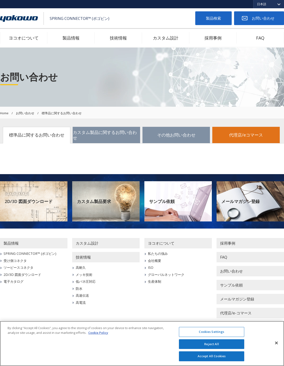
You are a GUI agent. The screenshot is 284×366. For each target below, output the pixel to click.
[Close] (276, 343)
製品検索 (213, 18)
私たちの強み (158, 253)
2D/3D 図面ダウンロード (29, 201)
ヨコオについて (24, 38)
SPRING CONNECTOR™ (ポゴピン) (30, 253)
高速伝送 (82, 295)
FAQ (260, 38)
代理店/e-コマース (236, 313)
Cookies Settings (211, 332)
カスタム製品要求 (94, 201)
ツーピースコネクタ (18, 267)
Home (4, 113)
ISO (150, 267)
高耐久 (81, 267)
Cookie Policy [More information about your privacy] (98, 333)
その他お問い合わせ (176, 135)
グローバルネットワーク (166, 274)
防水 (79, 288)
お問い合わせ (263, 18)
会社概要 (154, 260)
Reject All (211, 344)
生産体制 (154, 281)
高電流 (81, 302)
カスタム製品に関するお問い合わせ (105, 135)
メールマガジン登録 (240, 201)
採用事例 (213, 38)
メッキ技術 (84, 274)
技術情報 (118, 38)
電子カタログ (13, 281)
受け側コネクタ (15, 260)
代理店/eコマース (246, 135)
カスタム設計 (165, 38)
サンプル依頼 (162, 201)
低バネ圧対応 (86, 281)
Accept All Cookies (212, 356)
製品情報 (71, 38)
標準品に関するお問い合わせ (36, 135)
